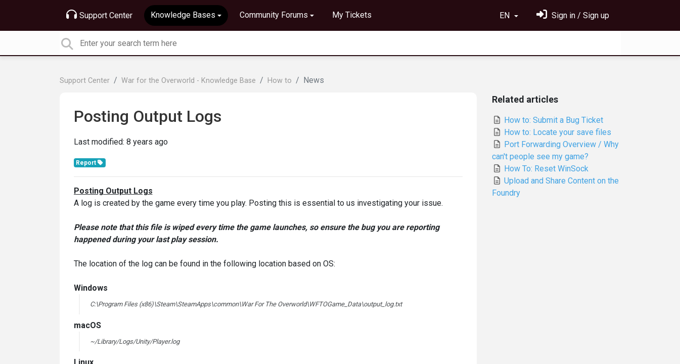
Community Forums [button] (274, 15)
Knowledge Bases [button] (183, 15)
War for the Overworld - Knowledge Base (188, 80)
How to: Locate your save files (551, 132)
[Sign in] (572, 15)
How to (279, 80)
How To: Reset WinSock (540, 168)
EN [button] (506, 15)
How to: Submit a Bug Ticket (547, 120)
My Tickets (352, 15)
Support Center (99, 14)
